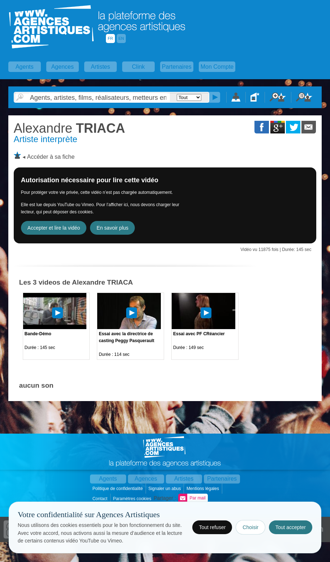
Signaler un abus (165, 488)
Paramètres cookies (132, 498)
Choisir (250, 527)
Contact (101, 498)
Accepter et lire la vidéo (53, 228)
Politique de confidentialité (118, 488)
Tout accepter (290, 527)
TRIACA (69, 128)
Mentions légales (203, 488)
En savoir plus (112, 228)
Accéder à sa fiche (51, 157)
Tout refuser (212, 527)
